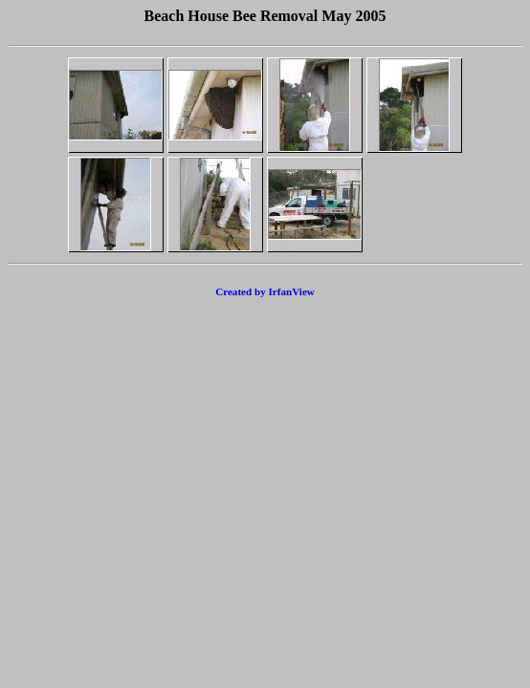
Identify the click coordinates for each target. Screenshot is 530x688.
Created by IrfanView (265, 291)
